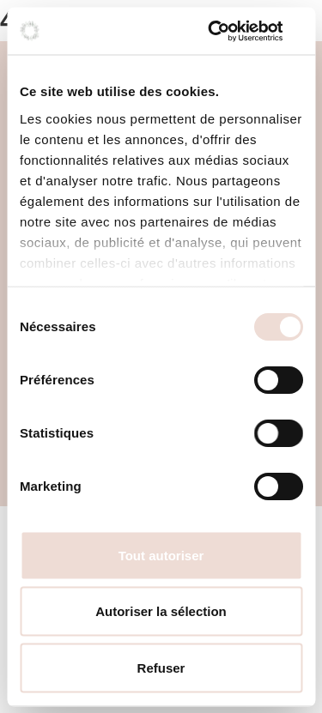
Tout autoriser (161, 554)
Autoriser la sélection (161, 611)
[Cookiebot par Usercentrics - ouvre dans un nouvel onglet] (229, 31)
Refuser (161, 667)
